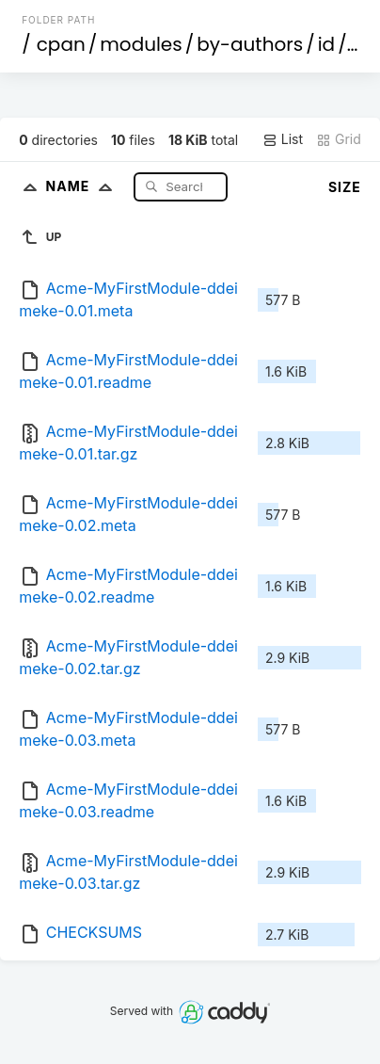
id (326, 44)
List (282, 139)
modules (141, 44)
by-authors (250, 44)
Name (83, 186)
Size (344, 187)
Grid (338, 139)
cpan (61, 44)
